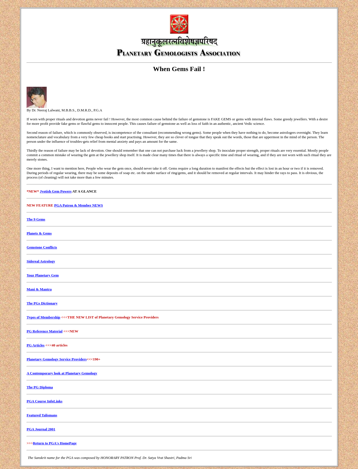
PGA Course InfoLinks (44, 401)
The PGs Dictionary (42, 303)
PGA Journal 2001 (41, 429)
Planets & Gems (39, 233)
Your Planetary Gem (43, 275)
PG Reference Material (44, 331)
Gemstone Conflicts (42, 247)
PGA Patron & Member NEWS (78, 205)
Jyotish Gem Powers (56, 191)
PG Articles (35, 345)
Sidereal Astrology (41, 261)
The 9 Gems (36, 219)
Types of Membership (43, 317)
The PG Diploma (40, 387)
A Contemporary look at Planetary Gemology (62, 373)
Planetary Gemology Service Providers (57, 359)
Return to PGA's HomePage (54, 443)
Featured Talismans (42, 415)
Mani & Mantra (39, 289)
